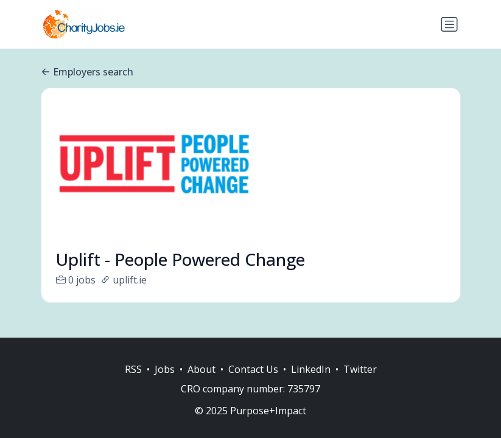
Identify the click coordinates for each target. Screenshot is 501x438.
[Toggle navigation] (449, 24)
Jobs (165, 369)
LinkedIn (311, 369)
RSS (133, 369)
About (201, 369)
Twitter (360, 369)
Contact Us (253, 369)
